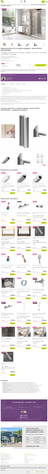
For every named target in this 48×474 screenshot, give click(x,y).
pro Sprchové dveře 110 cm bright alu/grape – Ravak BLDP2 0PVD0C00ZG (17, 382)
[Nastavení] (27, 472)
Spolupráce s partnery (4, 462)
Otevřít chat (24, 417)
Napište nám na (9, 407)
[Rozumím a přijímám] (40, 472)
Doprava (26, 456)
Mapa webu (26, 462)
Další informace (3, 470)
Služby (2, 453)
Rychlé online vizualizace (5, 456)
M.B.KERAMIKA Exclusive (5, 459)
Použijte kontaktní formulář (23, 407)
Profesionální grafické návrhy (6, 454)
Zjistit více (3, 71)
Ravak (5, 52)
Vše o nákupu (28, 453)
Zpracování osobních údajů (29, 459)
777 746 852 (24, 415)
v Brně (38, 407)
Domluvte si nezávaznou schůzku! (30, 454)
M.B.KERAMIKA (3, 4)
